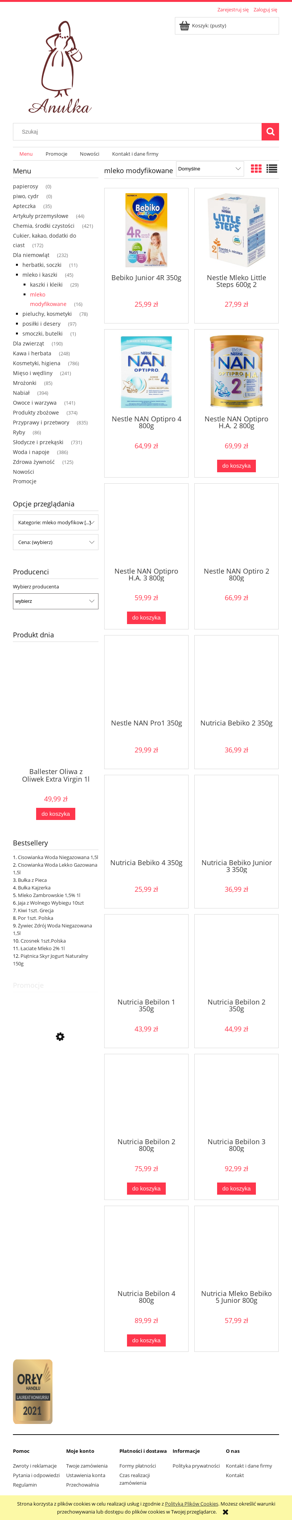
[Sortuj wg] (210, 169)
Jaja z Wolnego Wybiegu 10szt (51, 902)
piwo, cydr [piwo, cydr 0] (26, 196)
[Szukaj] (270, 131)
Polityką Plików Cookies (191, 1503)
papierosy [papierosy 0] (25, 186)
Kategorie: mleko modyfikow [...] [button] (54, 522)
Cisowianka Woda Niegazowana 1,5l (58, 857)
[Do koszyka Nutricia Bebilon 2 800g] (146, 1189)
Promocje (24, 481)
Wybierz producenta (36, 586)
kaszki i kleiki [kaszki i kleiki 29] (46, 284)
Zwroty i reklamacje (35, 1465)
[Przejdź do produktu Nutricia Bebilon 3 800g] (236, 1095)
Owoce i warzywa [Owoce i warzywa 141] (35, 402)
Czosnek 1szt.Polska (43, 940)
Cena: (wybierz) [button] (35, 542)
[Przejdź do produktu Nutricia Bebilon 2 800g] (146, 1095)
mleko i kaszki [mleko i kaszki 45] (39, 274)
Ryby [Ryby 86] (19, 432)
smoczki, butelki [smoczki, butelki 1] (42, 333)
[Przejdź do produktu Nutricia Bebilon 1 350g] (146, 955)
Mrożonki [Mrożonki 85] (24, 382)
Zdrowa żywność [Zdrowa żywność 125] (34, 461)
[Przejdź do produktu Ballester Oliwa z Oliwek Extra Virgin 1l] (56, 722)
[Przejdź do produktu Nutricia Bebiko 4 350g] (146, 816)
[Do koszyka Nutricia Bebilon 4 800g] (146, 1340)
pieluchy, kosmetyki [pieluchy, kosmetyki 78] (47, 313)
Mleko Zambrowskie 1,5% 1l (49, 895)
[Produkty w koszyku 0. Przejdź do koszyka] (203, 25)
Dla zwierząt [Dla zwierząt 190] (28, 343)
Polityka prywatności (196, 1465)
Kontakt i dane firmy (249, 1465)
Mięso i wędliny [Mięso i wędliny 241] (32, 373)
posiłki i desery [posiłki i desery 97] (41, 323)
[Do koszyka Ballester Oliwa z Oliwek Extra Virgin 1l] (55, 814)
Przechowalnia (82, 1484)
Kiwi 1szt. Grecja (36, 910)
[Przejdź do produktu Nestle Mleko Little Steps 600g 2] (236, 230)
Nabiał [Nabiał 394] (21, 392)
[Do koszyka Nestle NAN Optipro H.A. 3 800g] (146, 618)
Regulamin (25, 1484)
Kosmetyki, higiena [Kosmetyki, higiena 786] (36, 363)
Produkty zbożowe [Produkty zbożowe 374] (36, 412)
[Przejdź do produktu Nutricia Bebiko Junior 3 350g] (236, 816)
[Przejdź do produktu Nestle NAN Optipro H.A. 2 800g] (236, 371)
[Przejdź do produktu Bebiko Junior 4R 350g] (146, 230)
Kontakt (235, 1475)
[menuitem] (26, 154)
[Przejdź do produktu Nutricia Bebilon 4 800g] (146, 1247)
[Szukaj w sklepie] (139, 131)
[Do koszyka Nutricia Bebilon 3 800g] (236, 1189)
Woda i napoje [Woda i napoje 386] (31, 452)
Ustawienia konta (85, 1475)
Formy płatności (137, 1465)
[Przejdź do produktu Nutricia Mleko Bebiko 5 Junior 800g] (236, 1247)
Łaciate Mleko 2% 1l (43, 948)
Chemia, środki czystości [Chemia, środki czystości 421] (44, 225)
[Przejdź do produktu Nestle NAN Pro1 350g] (146, 676)
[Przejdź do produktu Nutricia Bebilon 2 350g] (236, 955)
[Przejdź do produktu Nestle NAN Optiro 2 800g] (236, 525)
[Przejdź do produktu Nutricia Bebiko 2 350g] (236, 676)
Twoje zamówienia (87, 1465)
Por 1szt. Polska (35, 918)
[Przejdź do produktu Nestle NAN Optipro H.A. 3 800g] (146, 525)
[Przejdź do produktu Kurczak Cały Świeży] (56, 1071)
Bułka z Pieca (32, 880)
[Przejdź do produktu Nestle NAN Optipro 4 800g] (146, 371)
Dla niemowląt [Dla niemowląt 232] (31, 255)
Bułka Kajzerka (34, 887)
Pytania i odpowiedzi (36, 1475)
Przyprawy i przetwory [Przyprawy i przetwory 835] (41, 422)
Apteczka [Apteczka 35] (24, 206)
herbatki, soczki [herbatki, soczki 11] (42, 264)
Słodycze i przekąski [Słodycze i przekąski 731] (38, 442)
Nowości (23, 471)
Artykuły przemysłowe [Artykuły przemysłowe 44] (40, 215)
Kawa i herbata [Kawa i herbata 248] (32, 353)
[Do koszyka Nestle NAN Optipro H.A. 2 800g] (236, 466)
